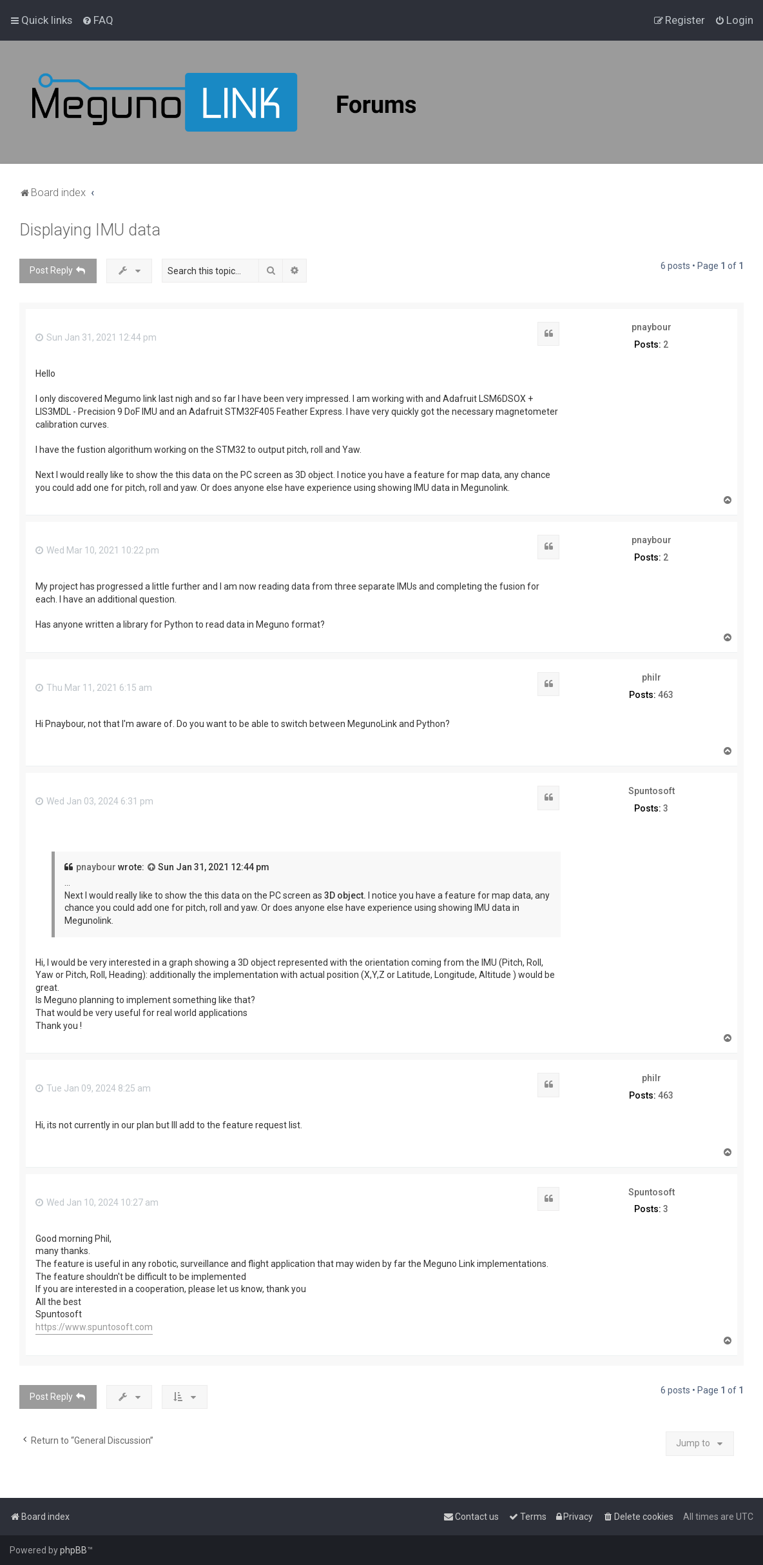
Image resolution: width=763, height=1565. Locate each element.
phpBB (73, 1550)
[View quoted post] (152, 867)
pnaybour (651, 327)
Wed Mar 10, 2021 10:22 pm (97, 550)
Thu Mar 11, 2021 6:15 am (93, 688)
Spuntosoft (651, 791)
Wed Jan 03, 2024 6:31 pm (94, 801)
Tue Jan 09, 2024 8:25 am (93, 1088)
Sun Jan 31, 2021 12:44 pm (96, 337)
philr (651, 677)
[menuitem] (97, 20)
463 (665, 695)
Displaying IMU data (89, 230)
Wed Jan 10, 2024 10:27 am (97, 1202)
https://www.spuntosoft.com (94, 1327)
